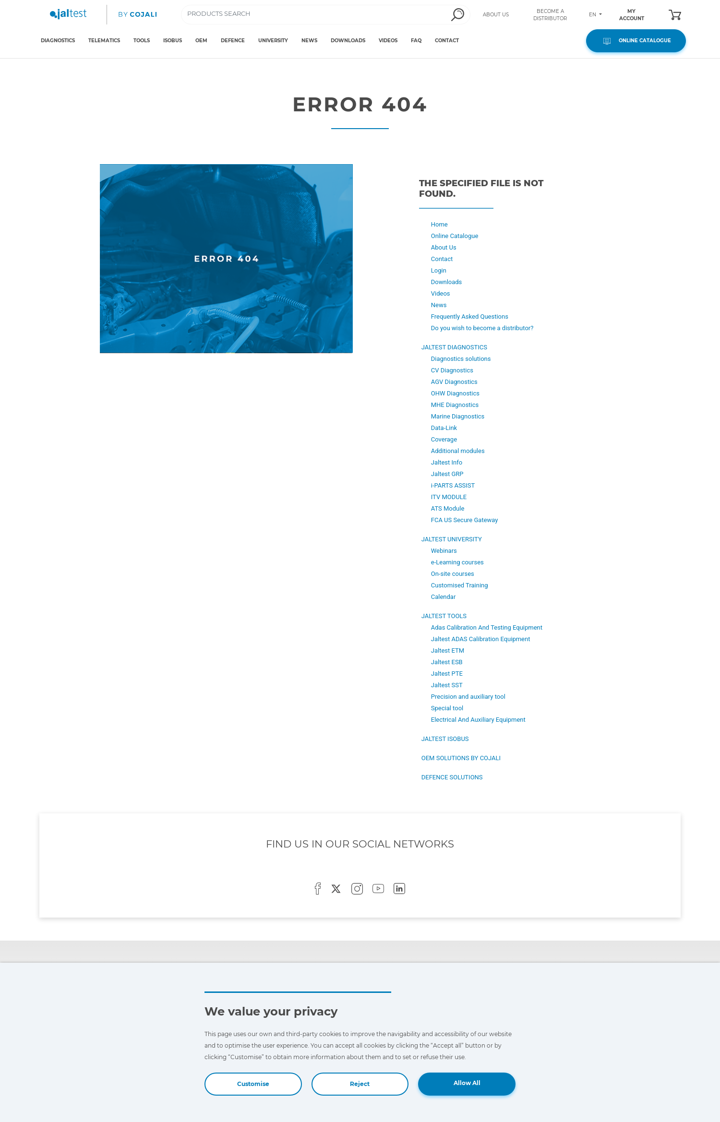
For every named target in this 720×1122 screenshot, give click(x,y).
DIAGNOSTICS (58, 40)
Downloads (446, 282)
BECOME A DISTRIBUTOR (550, 15)
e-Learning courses (457, 562)
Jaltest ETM (447, 650)
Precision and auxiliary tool (468, 696)
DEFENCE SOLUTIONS (452, 777)
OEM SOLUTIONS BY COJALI (461, 758)
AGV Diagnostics (454, 381)
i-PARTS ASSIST (453, 485)
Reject (360, 1083)
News (439, 305)
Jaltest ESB (447, 662)
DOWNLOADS (348, 40)
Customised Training (459, 585)
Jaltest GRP (447, 473)
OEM (201, 40)
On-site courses (452, 573)
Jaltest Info (446, 462)
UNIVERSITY (273, 40)
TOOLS (141, 40)
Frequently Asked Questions (469, 316)
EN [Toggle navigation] (593, 15)
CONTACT (447, 40)
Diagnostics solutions (461, 358)
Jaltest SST (447, 685)
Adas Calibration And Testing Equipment (486, 627)
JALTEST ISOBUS (445, 738)
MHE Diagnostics (455, 404)
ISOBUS (172, 40)
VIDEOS (388, 40)
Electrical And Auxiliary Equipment (478, 719)
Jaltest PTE (447, 673)
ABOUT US (496, 15)
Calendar (443, 596)
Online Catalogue (455, 235)
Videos (440, 293)
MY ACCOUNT (631, 15)
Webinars (444, 550)
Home (439, 224)
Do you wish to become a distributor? (482, 328)
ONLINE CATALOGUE (636, 40)
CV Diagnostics (452, 370)
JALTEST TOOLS (444, 616)
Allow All (467, 1082)
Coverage (444, 439)
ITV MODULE (449, 497)
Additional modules (458, 450)
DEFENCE (233, 40)
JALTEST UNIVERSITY (451, 539)
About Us (443, 247)
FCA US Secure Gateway (464, 520)
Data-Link (444, 427)
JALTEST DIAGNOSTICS (454, 347)
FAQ (416, 40)
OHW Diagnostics (455, 393)
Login (438, 270)
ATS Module (448, 508)
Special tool (447, 708)
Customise (253, 1083)
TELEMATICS (104, 40)
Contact (442, 259)
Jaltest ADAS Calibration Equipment (480, 639)
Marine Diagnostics (458, 416)
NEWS (309, 40)
